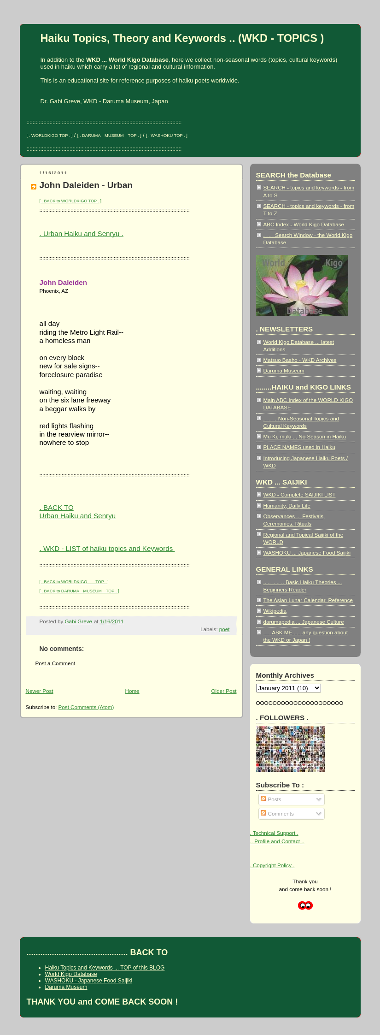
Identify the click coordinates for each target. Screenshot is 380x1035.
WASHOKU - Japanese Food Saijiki (89, 980)
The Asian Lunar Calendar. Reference (308, 600)
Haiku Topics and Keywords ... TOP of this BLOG (105, 967)
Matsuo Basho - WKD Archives (300, 360)
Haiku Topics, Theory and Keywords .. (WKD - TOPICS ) (182, 38)
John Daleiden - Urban (86, 185)
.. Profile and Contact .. (277, 841)
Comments (277, 813)
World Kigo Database (71, 974)
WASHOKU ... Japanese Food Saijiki (307, 553)
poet (224, 629)
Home (132, 691)
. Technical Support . (274, 833)
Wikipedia (274, 611)
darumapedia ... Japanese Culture (303, 622)
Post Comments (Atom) (86, 707)
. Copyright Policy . (272, 865)
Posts (271, 799)
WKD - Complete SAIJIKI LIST (299, 494)
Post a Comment (55, 663)
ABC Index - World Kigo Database (304, 224)
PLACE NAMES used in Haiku (299, 447)
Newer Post (39, 691)
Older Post (224, 691)
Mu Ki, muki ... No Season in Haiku (304, 436)
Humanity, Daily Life (287, 506)
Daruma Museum (283, 370)
